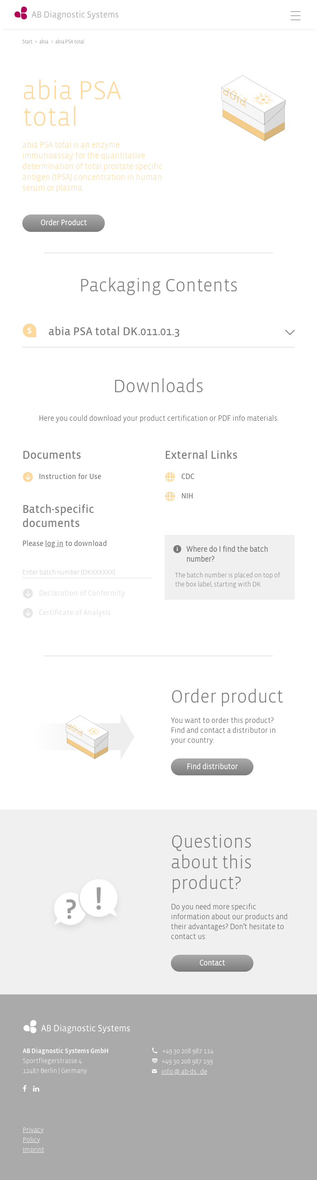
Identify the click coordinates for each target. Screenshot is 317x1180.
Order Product (63, 223)
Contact (212, 963)
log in (54, 544)
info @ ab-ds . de (184, 1072)
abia (43, 42)
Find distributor (212, 767)
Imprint (33, 1150)
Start (27, 42)
